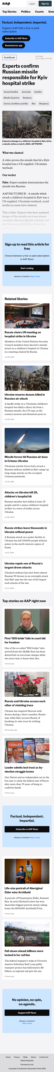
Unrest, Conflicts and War (16, 103)
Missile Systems (11, 97)
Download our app (13, 45)
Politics (26, 11)
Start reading (27, 268)
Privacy (17, 1057)
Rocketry (27, 97)
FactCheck (9, 57)
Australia (26, 91)
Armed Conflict (11, 91)
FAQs (25, 1057)
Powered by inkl (27, 1065)
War (33, 103)
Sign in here (35, 276)
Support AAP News (27, 1012)
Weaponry (44, 103)
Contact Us (43, 1057)
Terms (8, 1057)
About (33, 1057)
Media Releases (27, 1061)
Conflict (38, 91)
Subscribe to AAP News (16, 38)
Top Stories (9, 11)
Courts (39, 11)
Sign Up (45, 3)
